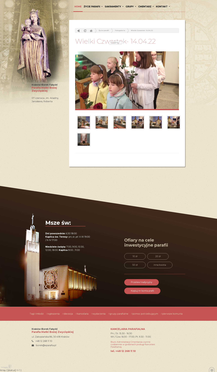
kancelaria (82, 313)
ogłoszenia (54, 313)
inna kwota (160, 265)
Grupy (130, 6)
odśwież (85, 30)
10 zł (135, 256)
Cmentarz (145, 6)
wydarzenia (99, 313)
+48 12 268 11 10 (42, 341)
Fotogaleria (120, 30)
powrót (78, 30)
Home (91, 30)
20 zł (158, 256)
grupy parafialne (119, 313)
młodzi (40, 313)
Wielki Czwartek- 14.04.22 (142, 30)
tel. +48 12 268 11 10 (123, 351)
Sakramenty (113, 6)
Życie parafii (92, 6)
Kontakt (162, 6)
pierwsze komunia (172, 313)
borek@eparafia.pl (44, 345)
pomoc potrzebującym (145, 313)
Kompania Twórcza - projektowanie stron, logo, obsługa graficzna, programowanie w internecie (6, 366)
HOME (78, 6)
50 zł (135, 265)
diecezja (68, 313)
